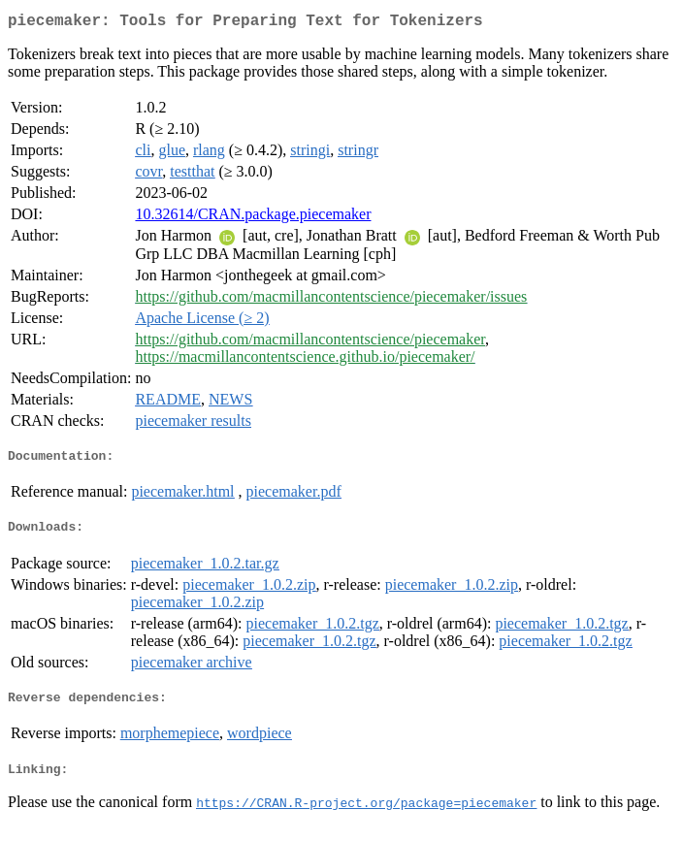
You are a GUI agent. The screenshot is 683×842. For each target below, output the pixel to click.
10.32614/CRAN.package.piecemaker (253, 218)
